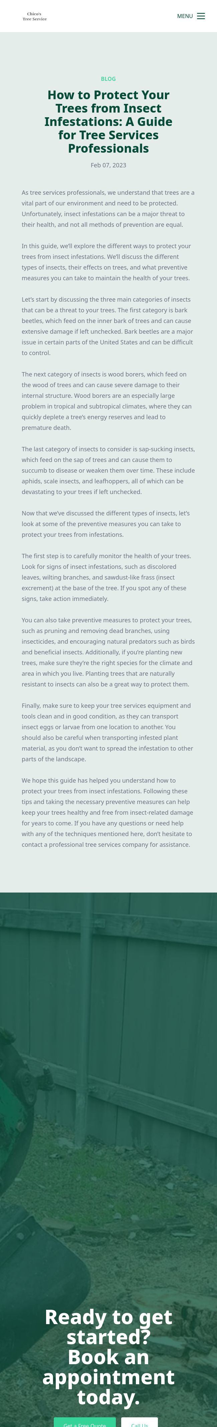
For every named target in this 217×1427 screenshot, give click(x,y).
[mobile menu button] (201, 16)
